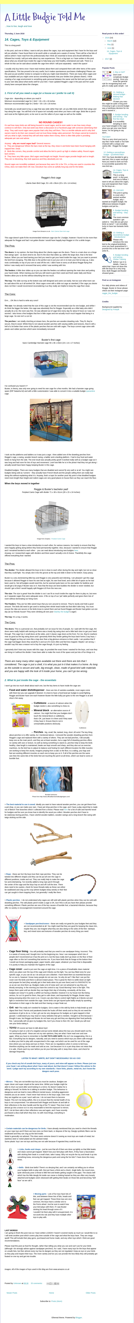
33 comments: (37, 1283)
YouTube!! (106, 137)
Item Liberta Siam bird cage (60, 231)
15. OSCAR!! (118, 190)
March (110, 41)
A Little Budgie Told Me (45, 16)
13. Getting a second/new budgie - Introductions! (121, 235)
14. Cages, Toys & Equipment (27, 39)
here (76, 550)
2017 (107, 59)
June (109, 48)
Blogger (79, 1317)
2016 (107, 38)
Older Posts (91, 1293)
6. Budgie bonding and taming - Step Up (120, 212)
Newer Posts (12, 1293)
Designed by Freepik (110, 309)
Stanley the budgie (61, 612)
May (109, 44)
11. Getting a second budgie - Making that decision (119, 95)
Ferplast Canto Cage (58, 539)
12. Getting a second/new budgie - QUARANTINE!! (114, 153)
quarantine (90, 391)
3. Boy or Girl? (119, 72)
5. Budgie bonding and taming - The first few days (120, 116)
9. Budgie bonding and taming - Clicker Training (120, 257)
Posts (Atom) (56, 1301)
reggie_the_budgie (110, 293)
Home (51, 1293)
